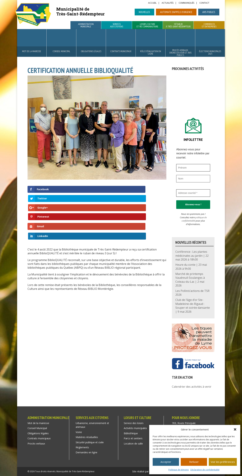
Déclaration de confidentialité (204, 469)
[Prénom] (193, 167)
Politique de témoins (178, 469)
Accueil (152, 3)
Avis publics (208, 12)
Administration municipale (86, 25)
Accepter (165, 462)
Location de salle (133, 443)
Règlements (82, 447)
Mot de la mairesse (31, 51)
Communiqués (186, 3)
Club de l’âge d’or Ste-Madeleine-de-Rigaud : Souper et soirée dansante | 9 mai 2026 (192, 305)
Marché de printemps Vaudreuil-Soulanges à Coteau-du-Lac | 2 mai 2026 (190, 279)
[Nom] (193, 178)
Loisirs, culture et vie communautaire (147, 25)
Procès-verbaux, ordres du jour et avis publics (180, 53)
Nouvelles (144, 12)
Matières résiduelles (87, 437)
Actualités (167, 3)
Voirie (79, 432)
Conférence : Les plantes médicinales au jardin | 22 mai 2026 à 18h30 (192, 255)
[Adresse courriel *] (193, 193)
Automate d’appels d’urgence (176, 12)
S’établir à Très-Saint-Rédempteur (178, 25)
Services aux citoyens (116, 25)
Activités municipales (135, 428)
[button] (235, 429)
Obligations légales (91, 51)
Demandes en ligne (86, 452)
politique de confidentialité (194, 219)
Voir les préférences (223, 462)
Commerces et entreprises (209, 25)
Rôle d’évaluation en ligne (150, 52)
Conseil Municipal (61, 51)
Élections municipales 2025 (210, 52)
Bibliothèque (131, 433)
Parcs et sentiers (133, 438)
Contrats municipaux (120, 51)
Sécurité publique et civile (90, 442)
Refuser (194, 462)
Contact (204, 3)
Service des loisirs (134, 423)
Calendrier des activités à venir (191, 387)
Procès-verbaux (36, 443)
